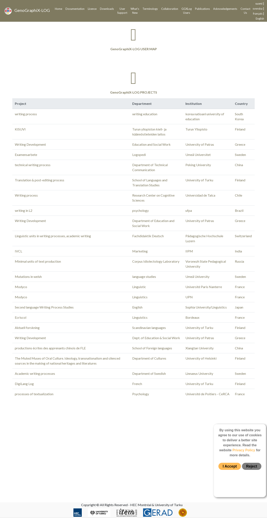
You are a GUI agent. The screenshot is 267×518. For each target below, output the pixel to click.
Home (58, 8)
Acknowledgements (225, 8)
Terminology (150, 8)
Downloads (107, 8)
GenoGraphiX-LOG (27, 11)
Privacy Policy (243, 450)
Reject (251, 466)
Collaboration (169, 8)
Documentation (74, 8)
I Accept (230, 466)
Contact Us (245, 11)
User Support (122, 11)
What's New (135, 11)
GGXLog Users (186, 11)
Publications (202, 8)
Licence (92, 8)
